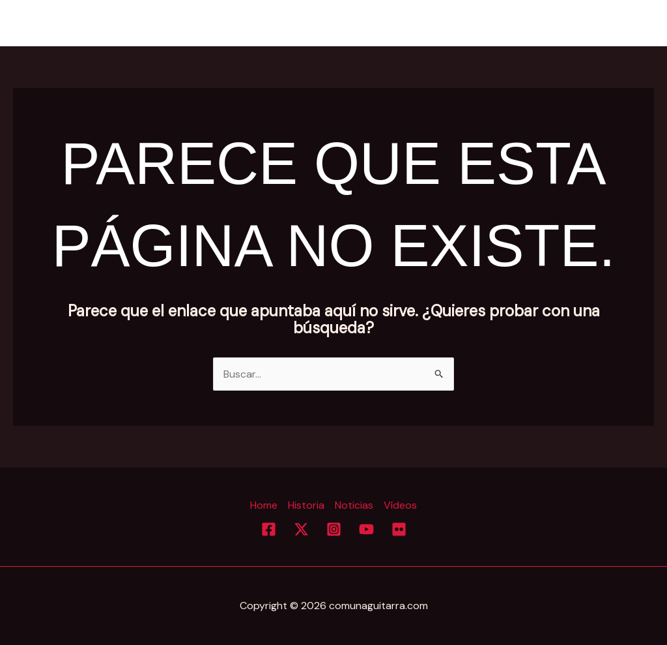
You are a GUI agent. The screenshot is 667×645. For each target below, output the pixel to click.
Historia (504, 23)
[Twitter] (301, 529)
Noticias (566, 23)
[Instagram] (333, 529)
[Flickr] (398, 529)
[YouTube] (366, 529)
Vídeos (625, 23)
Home (447, 23)
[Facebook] (268, 529)
